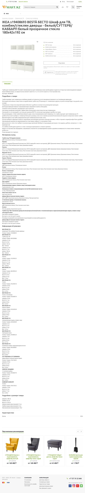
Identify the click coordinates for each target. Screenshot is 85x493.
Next (81, 431)
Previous (78, 431)
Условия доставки (44, 482)
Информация (43, 477)
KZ (79, 1)
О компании (27, 479)
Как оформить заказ (45, 488)
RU (81, 1)
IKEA (7, 13)
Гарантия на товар (44, 484)
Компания (27, 477)
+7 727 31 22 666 (12, 1)
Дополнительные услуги (46, 486)
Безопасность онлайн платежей (30, 484)
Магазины (27, 482)
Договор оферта (44, 479)
